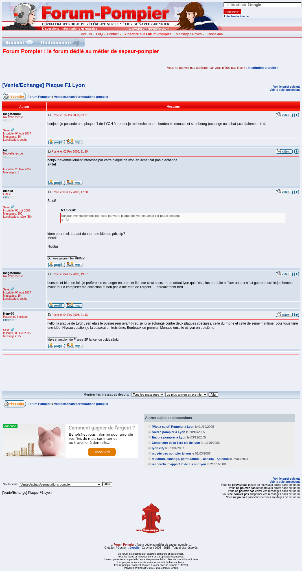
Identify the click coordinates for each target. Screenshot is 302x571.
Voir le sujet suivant (286, 86)
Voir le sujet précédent (285, 89)
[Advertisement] (69, 67)
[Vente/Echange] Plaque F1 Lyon (43, 85)
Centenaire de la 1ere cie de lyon (176, 442)
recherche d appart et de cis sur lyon (179, 464)
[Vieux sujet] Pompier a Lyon (173, 426)
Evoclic (134, 547)
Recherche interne (237, 16)
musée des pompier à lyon (171, 453)
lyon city (158, 448)
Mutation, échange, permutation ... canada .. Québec (190, 458)
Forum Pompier (39, 96)
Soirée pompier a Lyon (168, 432)
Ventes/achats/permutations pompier (81, 96)
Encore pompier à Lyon (169, 437)
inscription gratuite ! (263, 67)
